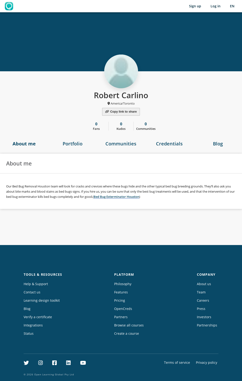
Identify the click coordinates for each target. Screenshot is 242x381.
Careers (203, 300)
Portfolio (72, 143)
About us (204, 284)
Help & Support (36, 284)
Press (201, 308)
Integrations (33, 325)
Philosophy (122, 284)
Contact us (32, 292)
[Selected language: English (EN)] (232, 6)
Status (29, 333)
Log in (215, 6)
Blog (218, 143)
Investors (204, 317)
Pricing (119, 300)
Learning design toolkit (42, 300)
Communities (120, 143)
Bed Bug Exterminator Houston (116, 197)
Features (121, 292)
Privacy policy (206, 362)
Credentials (169, 143)
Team (201, 292)
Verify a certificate (38, 317)
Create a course (126, 333)
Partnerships (207, 325)
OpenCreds (123, 308)
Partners (121, 317)
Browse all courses (129, 325)
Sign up (195, 6)
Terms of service (177, 362)
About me (24, 143)
